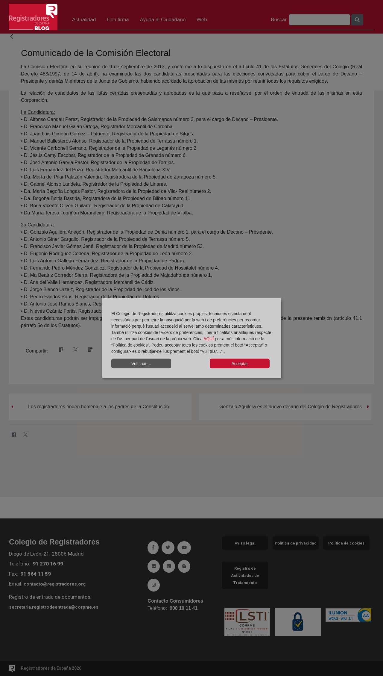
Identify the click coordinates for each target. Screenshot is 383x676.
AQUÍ (209, 338)
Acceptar (239, 363)
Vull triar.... (141, 363)
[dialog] (191, 338)
